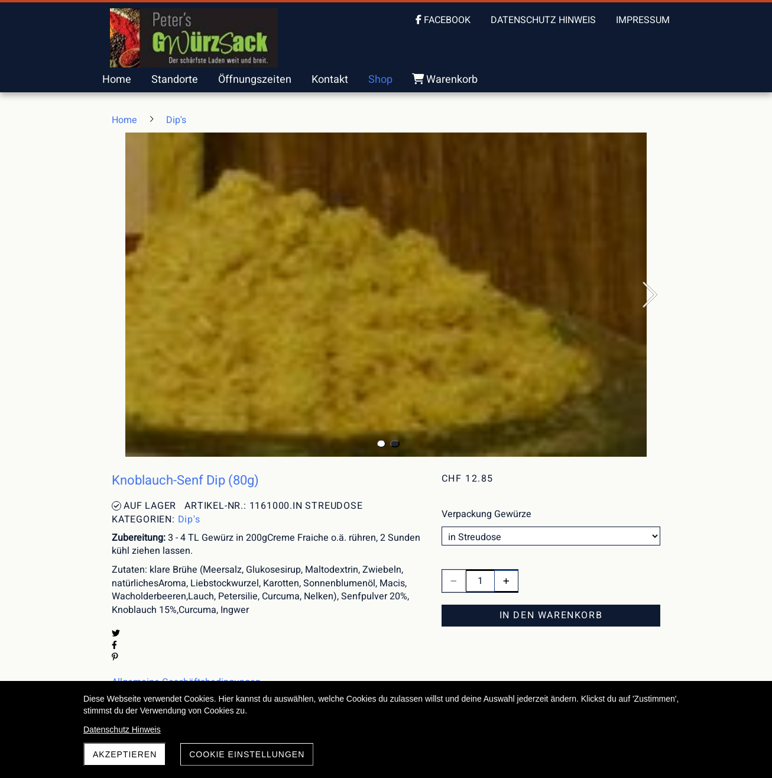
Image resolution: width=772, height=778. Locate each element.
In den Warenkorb (551, 615)
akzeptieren (125, 754)
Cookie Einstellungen (246, 754)
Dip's (189, 519)
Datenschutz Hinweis (122, 729)
